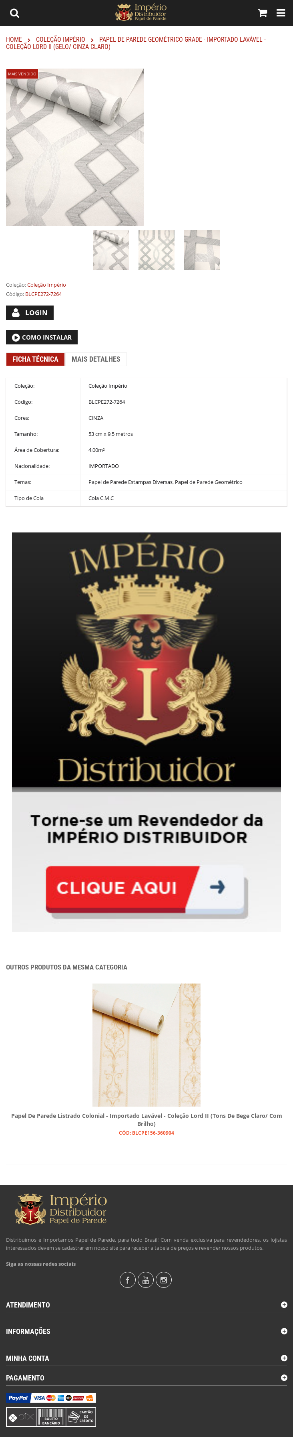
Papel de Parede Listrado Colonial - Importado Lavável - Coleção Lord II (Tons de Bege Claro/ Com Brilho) (146, 1119)
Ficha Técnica (35, 359)
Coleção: (16, 284)
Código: (15, 294)
